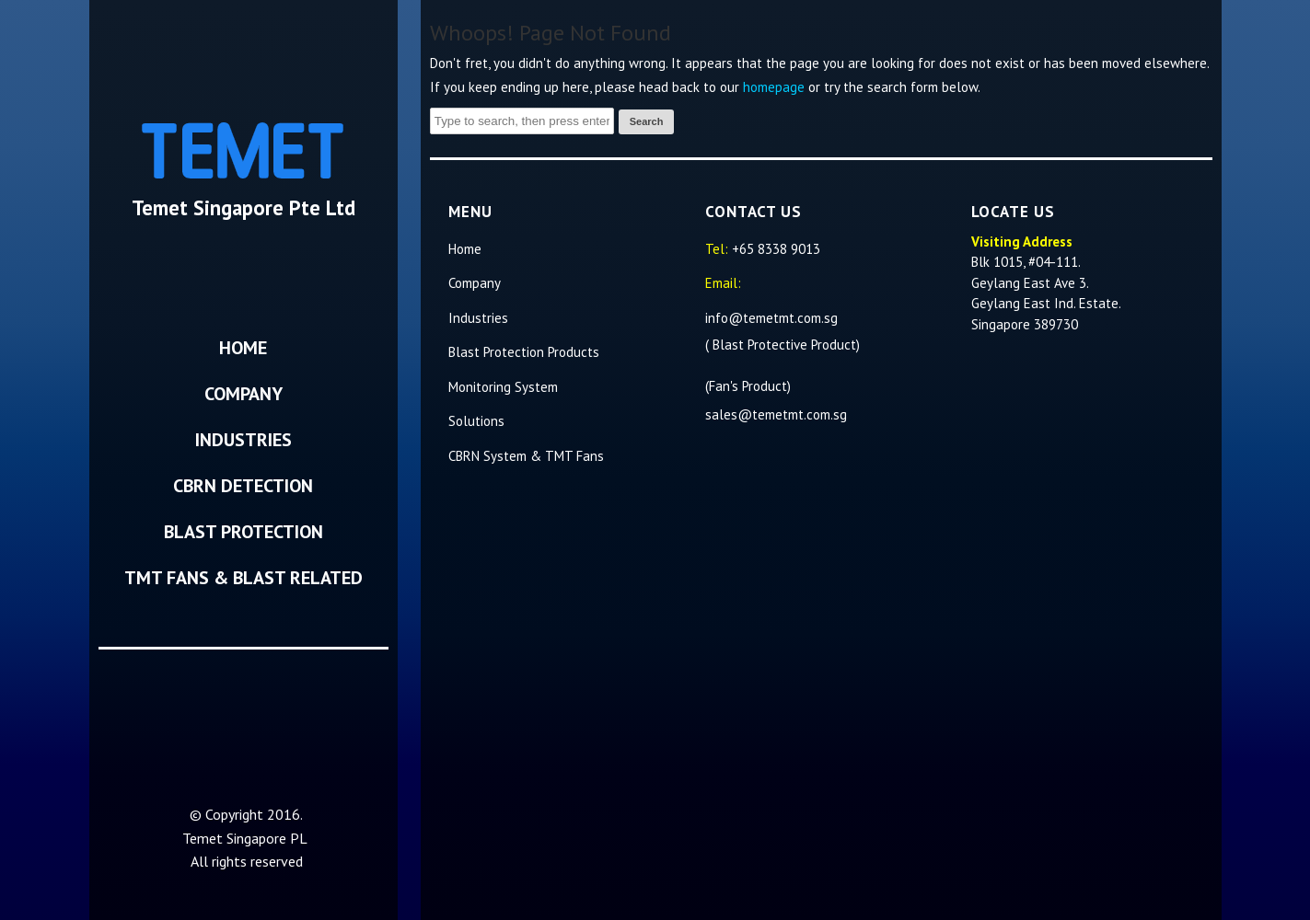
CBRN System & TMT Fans (526, 456)
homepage (774, 87)
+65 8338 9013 (776, 249)
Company (243, 394)
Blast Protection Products (523, 352)
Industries (243, 440)
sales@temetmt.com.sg (776, 414)
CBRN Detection (243, 486)
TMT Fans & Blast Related (243, 578)
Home (243, 348)
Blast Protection (243, 532)
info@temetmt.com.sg (773, 318)
